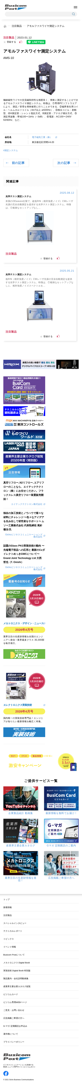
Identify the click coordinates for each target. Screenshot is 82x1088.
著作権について (10, 1034)
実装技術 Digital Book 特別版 (17, 970)
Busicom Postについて (14, 955)
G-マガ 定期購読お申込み (15, 1026)
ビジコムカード (10, 994)
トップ (6, 899)
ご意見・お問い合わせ (13, 1010)
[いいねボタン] (21, 42)
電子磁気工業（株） (43, 137)
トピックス (8, 939)
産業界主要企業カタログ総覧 (17, 986)
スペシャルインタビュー (14, 923)
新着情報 (7, 907)
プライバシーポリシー (13, 1042)
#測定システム (10, 150)
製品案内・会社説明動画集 (15, 978)
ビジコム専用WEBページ (15, 1002)
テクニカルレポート (12, 931)
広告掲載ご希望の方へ (13, 1018)
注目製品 (17, 26)
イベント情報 (9, 947)
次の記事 (63, 163)
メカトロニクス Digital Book (16, 962)
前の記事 (18, 163)
